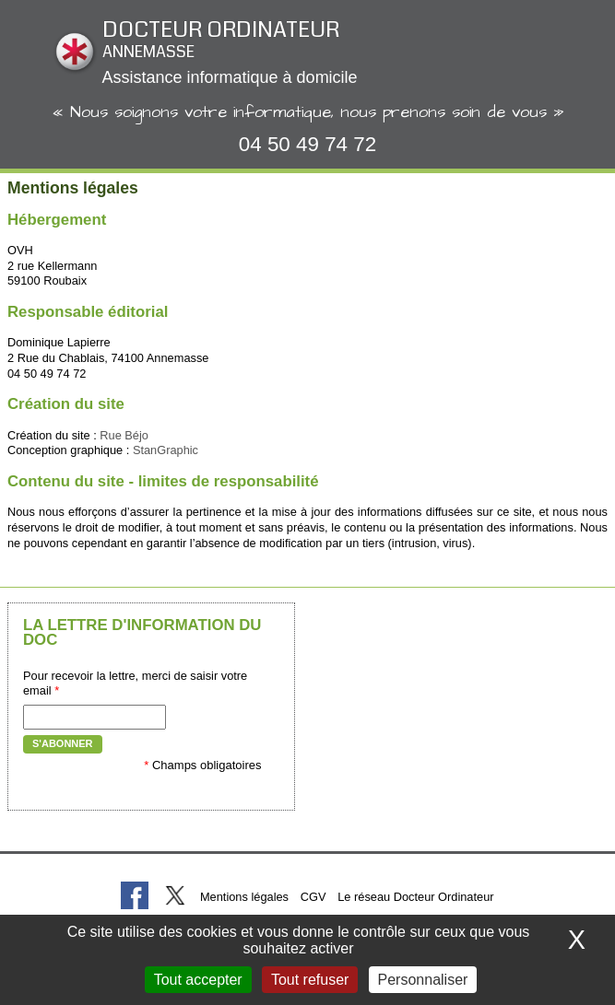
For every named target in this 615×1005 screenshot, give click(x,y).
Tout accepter (198, 979)
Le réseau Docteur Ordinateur (415, 897)
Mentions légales (244, 897)
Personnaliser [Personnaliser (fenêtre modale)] (423, 979)
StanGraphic (165, 450)
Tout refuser (310, 979)
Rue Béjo (124, 435)
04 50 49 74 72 (307, 144)
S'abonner (62, 743)
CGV (313, 897)
